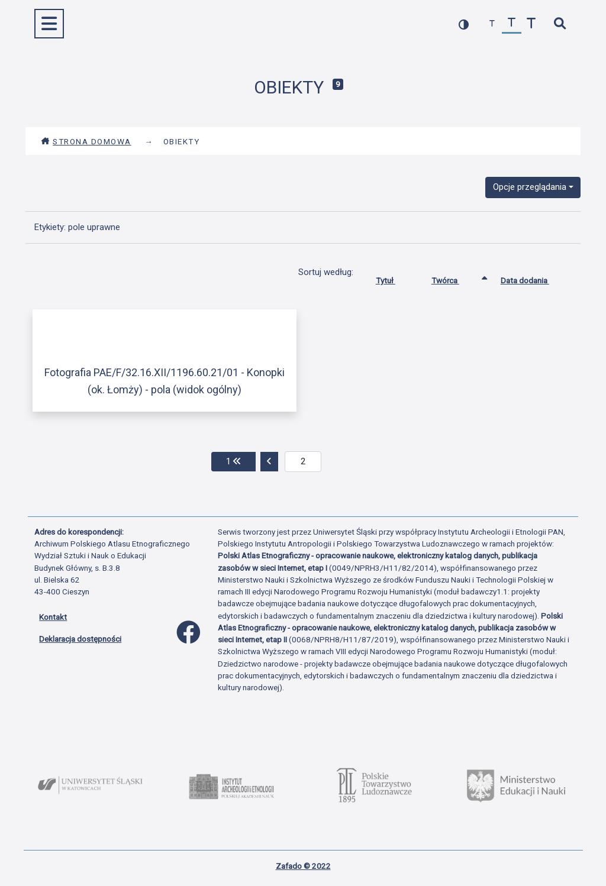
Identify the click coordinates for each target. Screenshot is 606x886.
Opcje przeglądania (529, 187)
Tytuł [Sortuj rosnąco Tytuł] (394, 278)
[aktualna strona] (303, 462)
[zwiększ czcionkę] (531, 24)
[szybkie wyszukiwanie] (559, 24)
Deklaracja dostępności (80, 639)
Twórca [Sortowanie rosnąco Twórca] (454, 278)
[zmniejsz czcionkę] (492, 24)
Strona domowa (86, 141)
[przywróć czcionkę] (511, 24)
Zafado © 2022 (303, 866)
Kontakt (53, 617)
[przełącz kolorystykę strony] (463, 24)
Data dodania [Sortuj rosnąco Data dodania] (534, 278)
